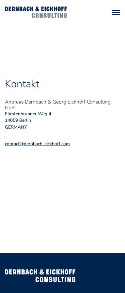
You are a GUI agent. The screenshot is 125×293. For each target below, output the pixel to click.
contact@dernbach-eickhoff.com (37, 144)
